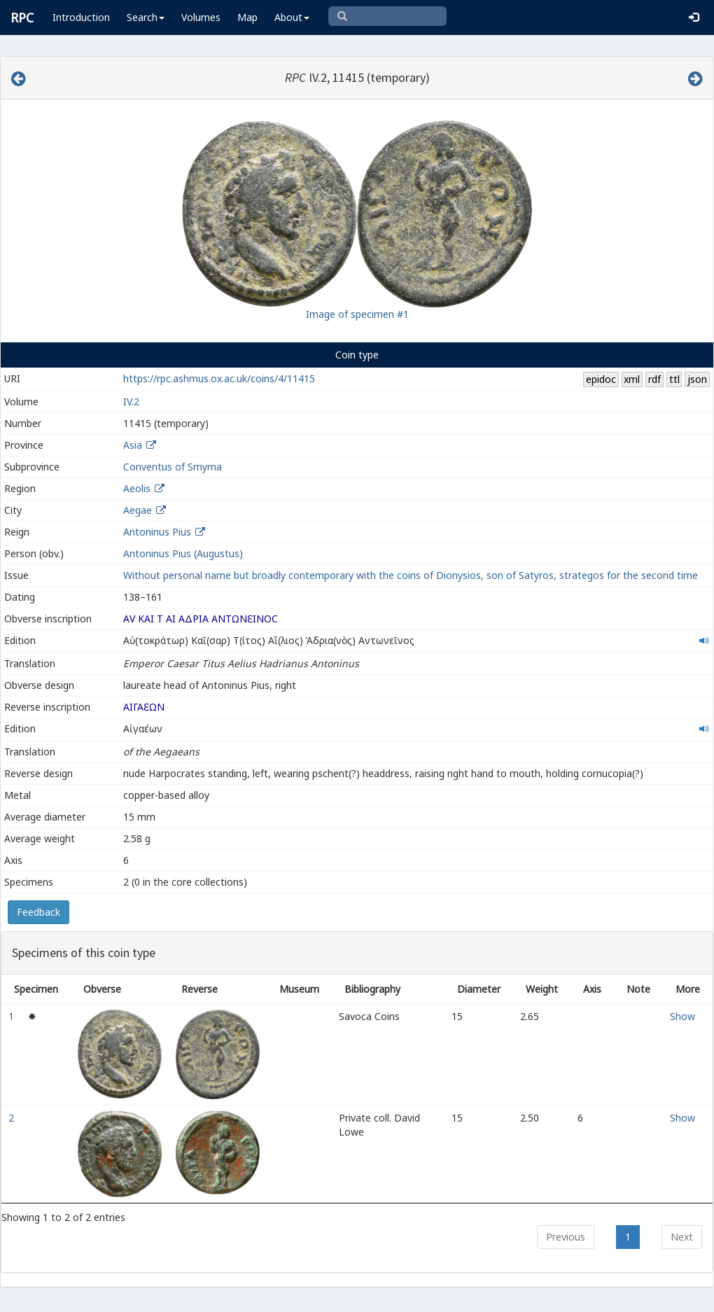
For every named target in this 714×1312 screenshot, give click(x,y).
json (697, 379)
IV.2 (131, 401)
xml (632, 379)
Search (145, 17)
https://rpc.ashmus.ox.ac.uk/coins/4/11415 (219, 378)
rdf (654, 379)
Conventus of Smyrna (172, 466)
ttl (674, 379)
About (291, 17)
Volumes (200, 17)
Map (247, 17)
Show (682, 1016)
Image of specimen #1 (357, 314)
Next (682, 1236)
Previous (565, 1236)
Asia (132, 445)
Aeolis (136, 488)
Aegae (137, 510)
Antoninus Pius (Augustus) (183, 553)
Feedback (38, 912)
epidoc (601, 379)
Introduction (81, 17)
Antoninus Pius (157, 531)
